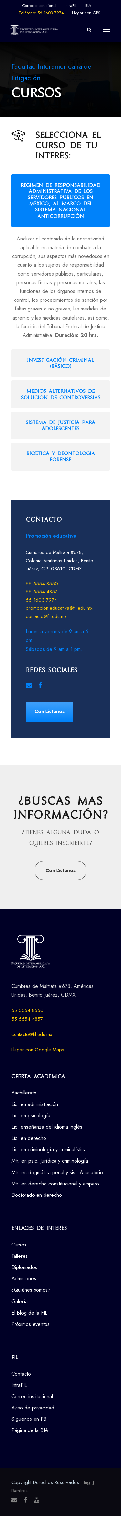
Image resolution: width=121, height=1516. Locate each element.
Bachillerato (23, 1092)
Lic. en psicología (30, 1115)
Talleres (19, 1256)
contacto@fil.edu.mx (46, 616)
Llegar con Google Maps (37, 1049)
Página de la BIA (29, 1430)
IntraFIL (71, 6)
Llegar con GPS (86, 13)
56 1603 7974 (41, 600)
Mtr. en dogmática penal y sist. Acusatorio (57, 1172)
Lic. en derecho (28, 1138)
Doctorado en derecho (36, 1195)
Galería (19, 1301)
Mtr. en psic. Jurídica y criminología (49, 1161)
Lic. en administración (34, 1104)
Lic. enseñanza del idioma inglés (46, 1127)
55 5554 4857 (41, 591)
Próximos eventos (30, 1324)
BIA (88, 6)
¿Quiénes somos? (31, 1290)
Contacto (21, 1374)
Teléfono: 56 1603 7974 (41, 13)
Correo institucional (39, 6)
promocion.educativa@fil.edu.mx (59, 608)
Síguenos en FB (28, 1419)
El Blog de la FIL (29, 1313)
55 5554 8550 (42, 583)
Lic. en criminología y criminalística (48, 1149)
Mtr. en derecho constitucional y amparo (55, 1183)
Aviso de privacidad (32, 1407)
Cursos (18, 1244)
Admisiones (23, 1278)
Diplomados (24, 1267)
